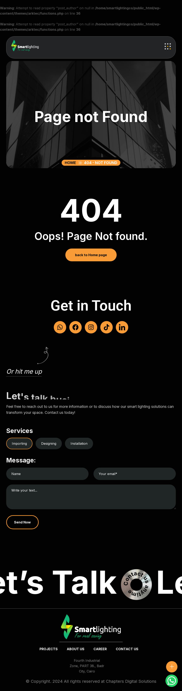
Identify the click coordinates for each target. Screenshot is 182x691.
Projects (49, 649)
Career (100, 649)
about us (75, 649)
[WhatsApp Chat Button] (171, 681)
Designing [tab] (48, 443)
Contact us (127, 649)
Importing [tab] (19, 443)
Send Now (22, 522)
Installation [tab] (79, 443)
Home (71, 163)
